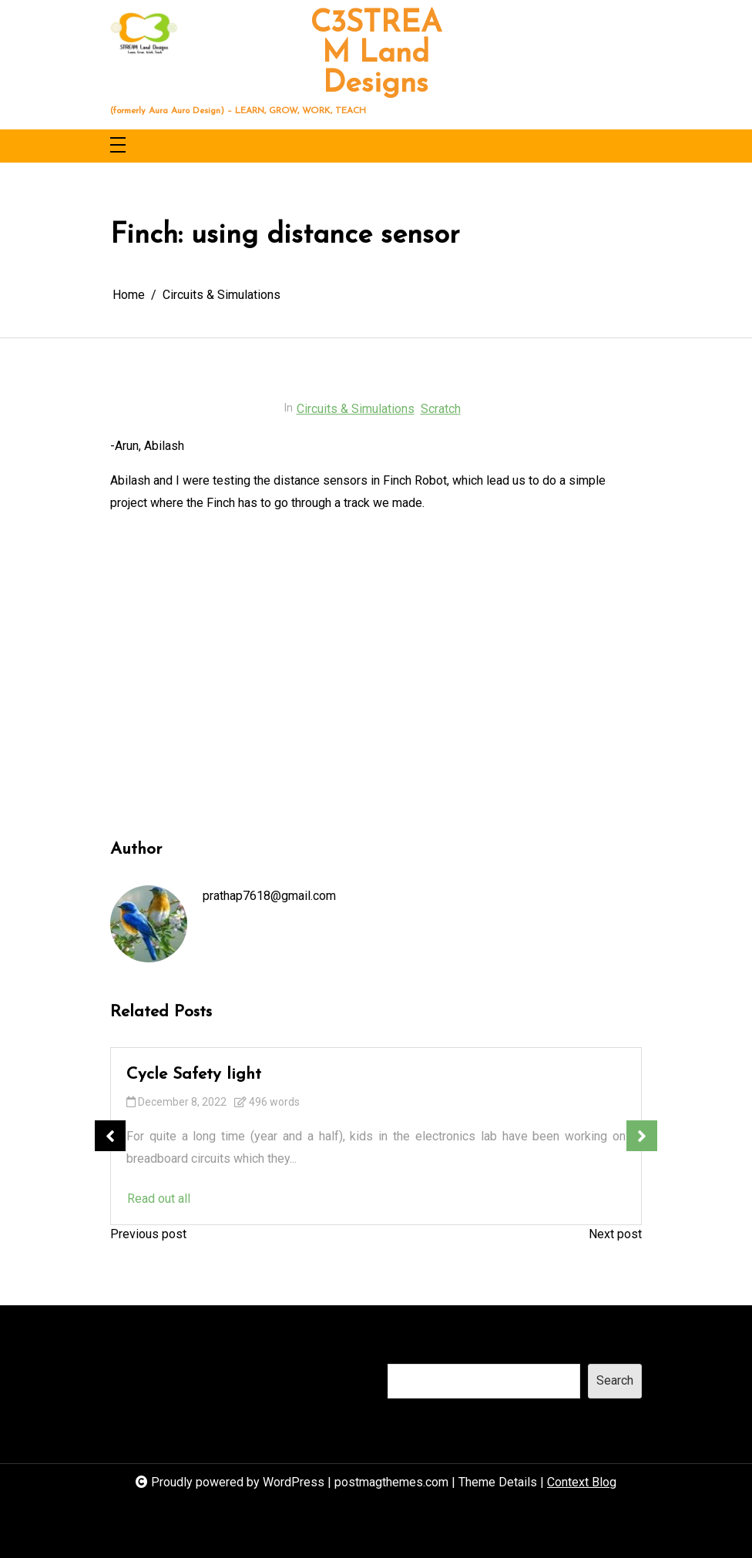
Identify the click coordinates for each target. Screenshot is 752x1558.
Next (641, 1135)
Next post (615, 1234)
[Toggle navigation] (118, 146)
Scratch (441, 408)
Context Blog (581, 1482)
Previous (110, 1135)
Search (406, 1348)
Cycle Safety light (193, 1074)
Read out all (158, 1198)
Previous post (148, 1234)
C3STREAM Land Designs (376, 54)
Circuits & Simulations (356, 408)
